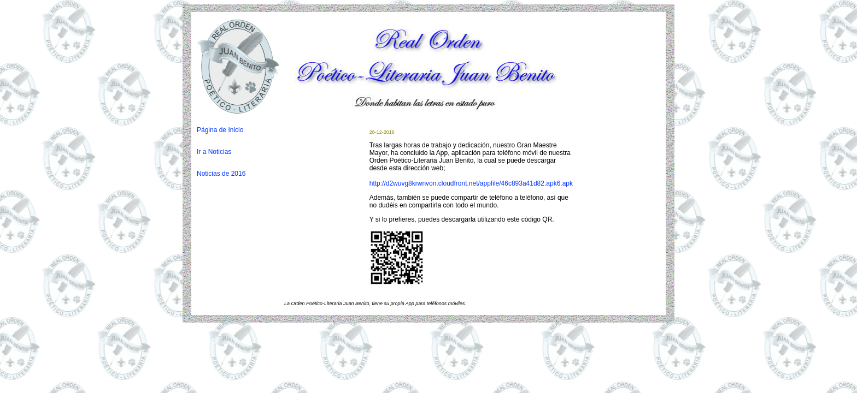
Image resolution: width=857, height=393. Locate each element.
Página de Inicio (220, 130)
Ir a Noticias (214, 152)
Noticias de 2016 (221, 173)
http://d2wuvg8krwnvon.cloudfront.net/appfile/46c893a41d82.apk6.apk (471, 183)
